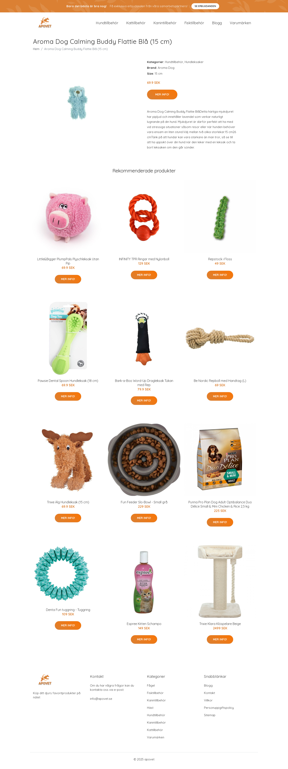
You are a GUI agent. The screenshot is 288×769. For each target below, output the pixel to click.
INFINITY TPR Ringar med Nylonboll (144, 262)
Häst (150, 710)
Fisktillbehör (194, 24)
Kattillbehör (135, 24)
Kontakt (209, 696)
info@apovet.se (101, 701)
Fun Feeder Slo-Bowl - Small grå (144, 505)
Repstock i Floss (220, 262)
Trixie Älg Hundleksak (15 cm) (68, 505)
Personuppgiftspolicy (219, 710)
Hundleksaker (194, 65)
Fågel (151, 688)
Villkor (208, 703)
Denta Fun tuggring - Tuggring (68, 613)
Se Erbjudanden (205, 6)
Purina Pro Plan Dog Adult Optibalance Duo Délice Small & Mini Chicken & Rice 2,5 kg (220, 507)
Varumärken (240, 24)
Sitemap (209, 718)
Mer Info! (162, 97)
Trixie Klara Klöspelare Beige (220, 627)
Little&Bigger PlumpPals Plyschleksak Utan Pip (68, 264)
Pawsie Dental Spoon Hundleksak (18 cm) (68, 383)
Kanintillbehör (164, 24)
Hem (36, 52)
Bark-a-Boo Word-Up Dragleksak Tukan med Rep (144, 385)
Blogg (217, 24)
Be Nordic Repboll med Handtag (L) (220, 383)
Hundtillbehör (107, 24)
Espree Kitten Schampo (144, 627)
